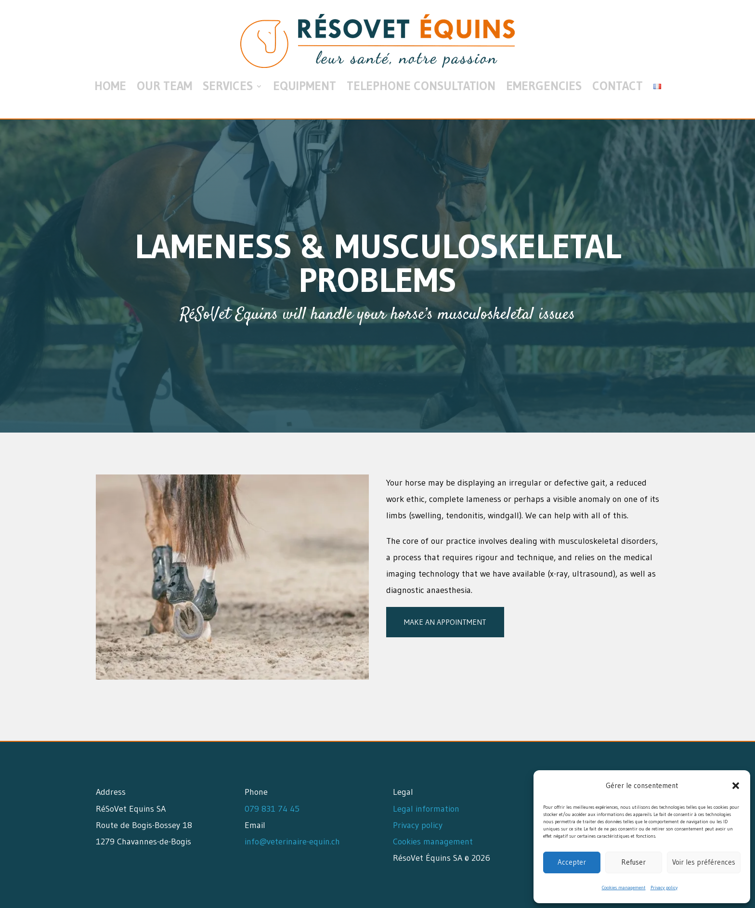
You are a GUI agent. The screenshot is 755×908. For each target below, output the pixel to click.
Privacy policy (664, 887)
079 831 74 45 (272, 808)
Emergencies (544, 86)
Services (228, 86)
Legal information (426, 808)
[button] (736, 785)
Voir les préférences (703, 862)
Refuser (633, 862)
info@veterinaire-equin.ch (292, 841)
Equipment (304, 86)
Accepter (572, 862)
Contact (617, 86)
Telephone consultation (421, 86)
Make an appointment (445, 622)
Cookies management (624, 887)
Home (110, 86)
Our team (164, 86)
